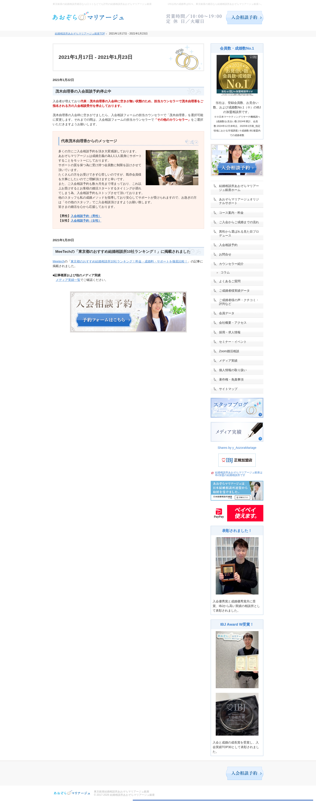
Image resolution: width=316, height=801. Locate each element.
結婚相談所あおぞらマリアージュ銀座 (132, 794)
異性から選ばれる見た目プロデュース (239, 233)
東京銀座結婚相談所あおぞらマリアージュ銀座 (121, 791)
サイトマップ (228, 389)
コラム (225, 272)
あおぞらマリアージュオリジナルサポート (239, 201)
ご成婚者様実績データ (234, 290)
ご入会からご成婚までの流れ (239, 222)
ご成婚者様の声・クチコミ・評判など (239, 302)
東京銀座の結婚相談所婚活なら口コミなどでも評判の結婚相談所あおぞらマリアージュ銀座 (102, 4)
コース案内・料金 (231, 212)
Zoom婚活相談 (229, 351)
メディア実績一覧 (68, 280)
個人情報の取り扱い (233, 370)
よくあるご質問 (230, 281)
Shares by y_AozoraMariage (237, 447)
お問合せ (225, 254)
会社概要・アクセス (233, 322)
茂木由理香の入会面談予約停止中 (83, 91)
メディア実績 (228, 360)
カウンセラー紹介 (231, 264)
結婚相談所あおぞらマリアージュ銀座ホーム (239, 188)
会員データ (226, 313)
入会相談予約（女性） (86, 220)
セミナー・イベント (233, 341)
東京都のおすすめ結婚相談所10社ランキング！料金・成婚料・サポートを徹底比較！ (129, 261)
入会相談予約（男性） (86, 216)
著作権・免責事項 (231, 379)
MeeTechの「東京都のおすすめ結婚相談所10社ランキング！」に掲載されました (122, 252)
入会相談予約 (228, 245)
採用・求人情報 (230, 332)
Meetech (59, 261)
